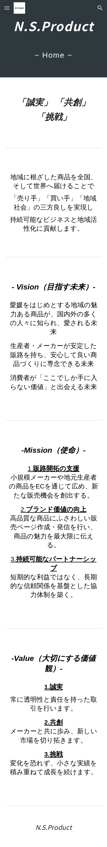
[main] (53, 38)
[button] (7, 8)
